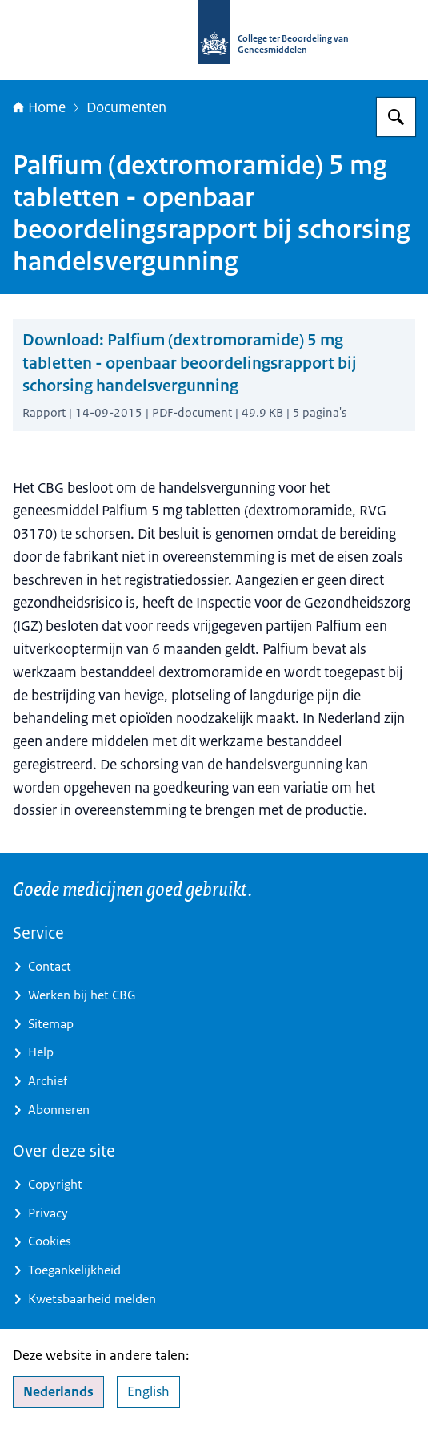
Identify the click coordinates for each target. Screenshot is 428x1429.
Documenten (126, 107)
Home (39, 107)
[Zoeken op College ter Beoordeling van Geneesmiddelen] (396, 117)
